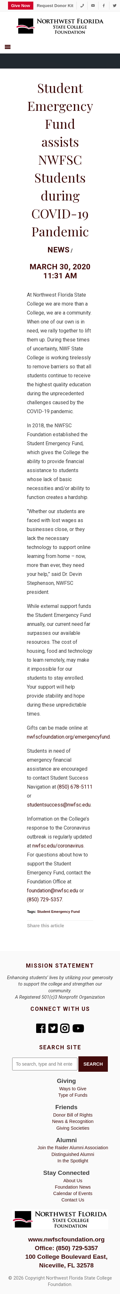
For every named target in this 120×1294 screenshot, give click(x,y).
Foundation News (73, 1187)
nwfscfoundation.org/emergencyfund (68, 737)
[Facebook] (104, 6)
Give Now (20, 5)
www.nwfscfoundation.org (66, 1239)
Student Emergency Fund (58, 911)
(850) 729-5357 (44, 900)
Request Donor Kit (55, 5)
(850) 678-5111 (74, 787)
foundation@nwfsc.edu (52, 891)
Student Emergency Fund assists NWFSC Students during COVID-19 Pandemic (60, 159)
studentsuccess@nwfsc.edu (59, 805)
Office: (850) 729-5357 (66, 1248)
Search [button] (93, 1064)
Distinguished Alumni (73, 1154)
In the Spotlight (72, 1160)
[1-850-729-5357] (82, 6)
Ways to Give (72, 1088)
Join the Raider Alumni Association (72, 1147)
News (58, 249)
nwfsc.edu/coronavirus (58, 846)
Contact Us (72, 1199)
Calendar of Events (72, 1193)
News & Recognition (73, 1121)
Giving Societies (72, 1128)
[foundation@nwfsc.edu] (93, 6)
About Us (72, 1180)
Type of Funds (72, 1095)
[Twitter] (114, 6)
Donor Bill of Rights (72, 1115)
